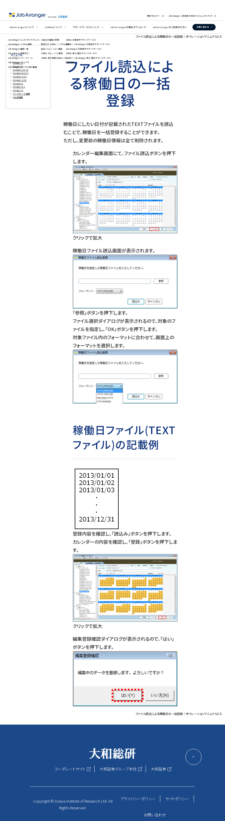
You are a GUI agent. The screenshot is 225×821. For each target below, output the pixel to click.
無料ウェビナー (154, 15)
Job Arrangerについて (21, 27)
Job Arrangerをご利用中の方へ (170, 27)
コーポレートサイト (69, 769)
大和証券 (158, 769)
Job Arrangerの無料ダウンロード (128, 27)
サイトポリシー (177, 798)
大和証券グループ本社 (118, 769)
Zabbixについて (53, 27)
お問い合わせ (203, 26)
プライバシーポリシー (138, 798)
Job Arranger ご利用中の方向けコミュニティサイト (190, 15)
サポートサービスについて (86, 27)
